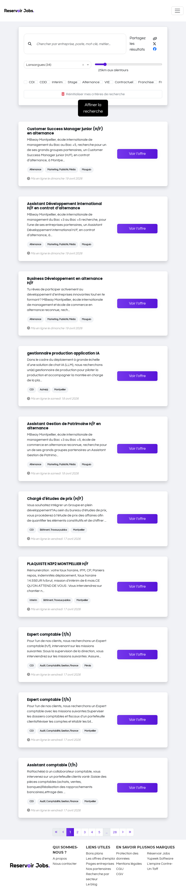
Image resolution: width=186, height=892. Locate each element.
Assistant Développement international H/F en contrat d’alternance (64, 206)
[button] (155, 39)
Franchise (146, 82)
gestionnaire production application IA (63, 353)
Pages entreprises (100, 863)
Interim (57, 82)
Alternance (90, 82)
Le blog (91, 884)
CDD (43, 82)
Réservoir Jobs (158, 853)
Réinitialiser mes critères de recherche (93, 94)
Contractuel (124, 82)
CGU (119, 869)
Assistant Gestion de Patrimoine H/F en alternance (64, 426)
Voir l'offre (137, 154)
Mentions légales (129, 863)
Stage (72, 82)
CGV (119, 874)
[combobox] (53, 64)
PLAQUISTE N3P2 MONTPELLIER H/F (57, 563)
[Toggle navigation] (177, 10)
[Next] (122, 832)
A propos (60, 858)
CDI (31, 82)
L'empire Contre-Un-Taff (160, 866)
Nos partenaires (98, 869)
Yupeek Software (160, 858)
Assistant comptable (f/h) (52, 765)
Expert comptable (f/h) (49, 634)
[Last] (130, 832)
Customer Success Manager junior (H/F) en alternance (65, 131)
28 (115, 832)
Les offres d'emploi (100, 858)
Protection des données (127, 856)
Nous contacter (65, 863)
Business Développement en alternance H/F (64, 280)
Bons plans (94, 853)
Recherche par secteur (97, 876)
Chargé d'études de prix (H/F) (55, 498)
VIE (107, 82)
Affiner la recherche (93, 108)
